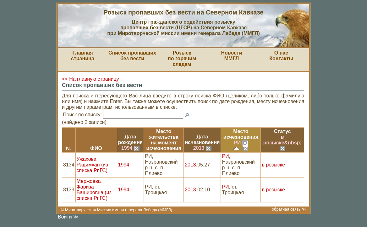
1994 (130, 148)
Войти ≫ (68, 216)
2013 (202, 148)
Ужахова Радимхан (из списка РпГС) (92, 164)
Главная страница (82, 55)
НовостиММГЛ (231, 55)
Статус (282, 131)
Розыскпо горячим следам (182, 58)
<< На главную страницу (90, 79)
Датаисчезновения (202, 139)
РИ (241, 142)
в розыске (273, 164)
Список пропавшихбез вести (132, 55)
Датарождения (130, 139)
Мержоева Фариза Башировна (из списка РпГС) (94, 189)
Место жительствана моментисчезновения (163, 140)
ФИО (96, 148)
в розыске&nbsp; (282, 142)
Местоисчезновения (240, 134)
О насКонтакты (281, 55)
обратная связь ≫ (289, 209)
